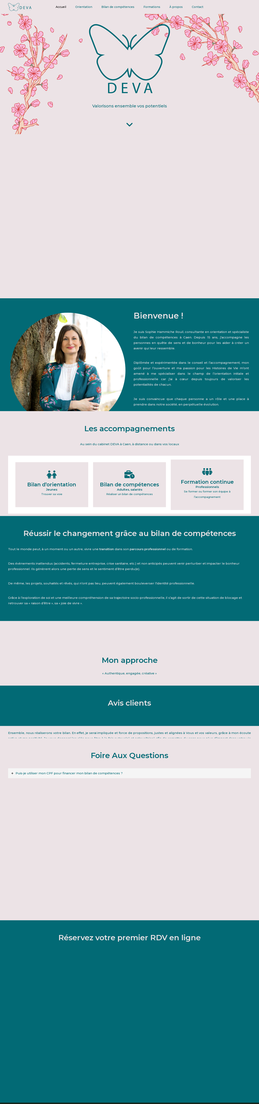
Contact (205, 7)
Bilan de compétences (116, 7)
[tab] (129, 775)
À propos (180, 7)
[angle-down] (129, 125)
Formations (153, 7)
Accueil (53, 7)
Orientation (79, 7)
